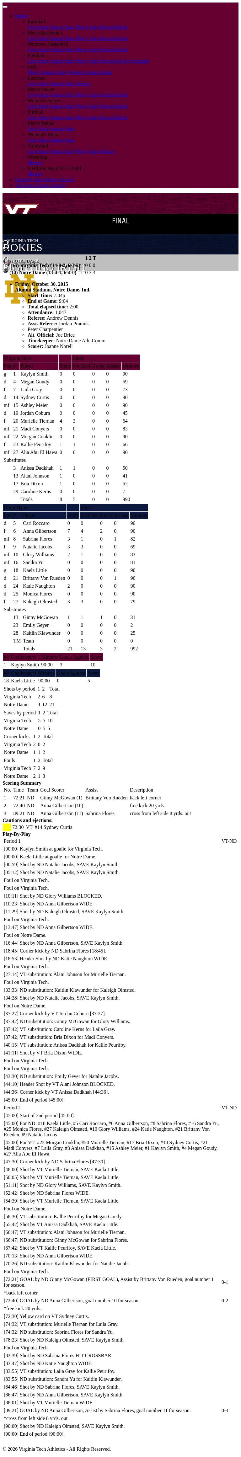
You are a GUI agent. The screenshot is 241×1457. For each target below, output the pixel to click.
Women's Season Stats (89, 72)
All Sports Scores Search (40, 185)
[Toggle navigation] (5, 7)
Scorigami (139, 61)
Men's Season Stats (47, 72)
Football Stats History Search (44, 179)
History (83, 83)
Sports (21, 16)
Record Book (114, 27)
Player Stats (87, 27)
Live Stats (38, 27)
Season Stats (61, 27)
